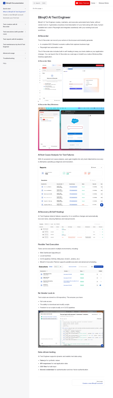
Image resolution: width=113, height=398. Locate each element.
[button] (14, 8)
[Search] (39, 3)
